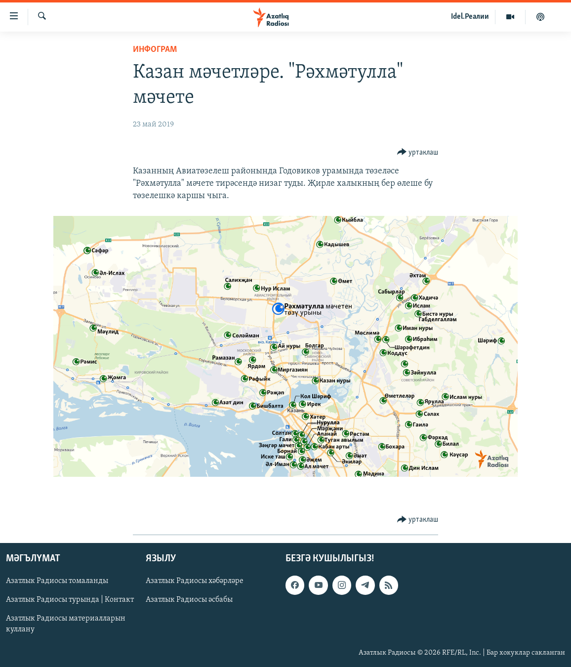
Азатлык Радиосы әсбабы (189, 600)
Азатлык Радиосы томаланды (57, 581)
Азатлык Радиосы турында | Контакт (70, 600)
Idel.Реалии (470, 17)
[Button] (418, 152)
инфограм (155, 49)
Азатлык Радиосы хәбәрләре (195, 581)
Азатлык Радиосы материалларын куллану (65, 624)
